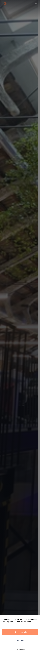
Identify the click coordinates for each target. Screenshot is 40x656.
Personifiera (20, 649)
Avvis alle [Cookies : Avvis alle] (20, 641)
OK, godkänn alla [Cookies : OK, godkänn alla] (20, 632)
